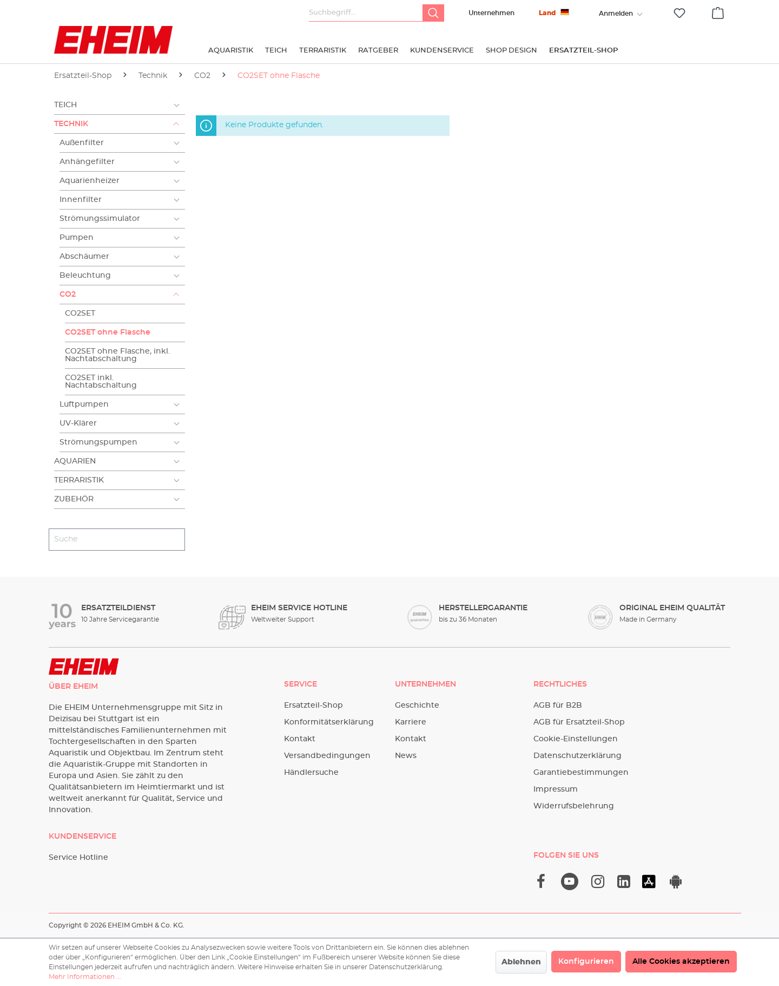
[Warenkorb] (717, 11)
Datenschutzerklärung (577, 756)
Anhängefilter (87, 162)
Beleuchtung (85, 275)
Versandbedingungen (327, 756)
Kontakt (299, 739)
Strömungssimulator (100, 219)
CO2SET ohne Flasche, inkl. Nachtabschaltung (117, 355)
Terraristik (79, 480)
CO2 (68, 294)
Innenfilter (81, 200)
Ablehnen (521, 962)
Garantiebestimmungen (581, 772)
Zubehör (74, 499)
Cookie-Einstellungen (575, 739)
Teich (65, 105)
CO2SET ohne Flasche (107, 332)
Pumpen (77, 237)
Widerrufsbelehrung (573, 806)
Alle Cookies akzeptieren (681, 961)
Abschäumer (84, 256)
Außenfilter (82, 143)
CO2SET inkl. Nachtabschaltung (101, 381)
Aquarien (75, 461)
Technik (71, 124)
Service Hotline (78, 857)
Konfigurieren (586, 961)
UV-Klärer (78, 423)
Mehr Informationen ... (85, 977)
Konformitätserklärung (329, 722)
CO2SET (80, 313)
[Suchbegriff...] (366, 13)
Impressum (555, 789)
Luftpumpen (84, 404)
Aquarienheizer (90, 181)
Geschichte (417, 705)
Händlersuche (311, 772)
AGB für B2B (557, 705)
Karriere (410, 722)
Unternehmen (491, 13)
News (406, 756)
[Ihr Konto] (615, 13)
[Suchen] (433, 13)
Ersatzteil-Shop (313, 705)
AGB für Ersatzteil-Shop (579, 722)
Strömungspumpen (98, 442)
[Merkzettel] (679, 13)
